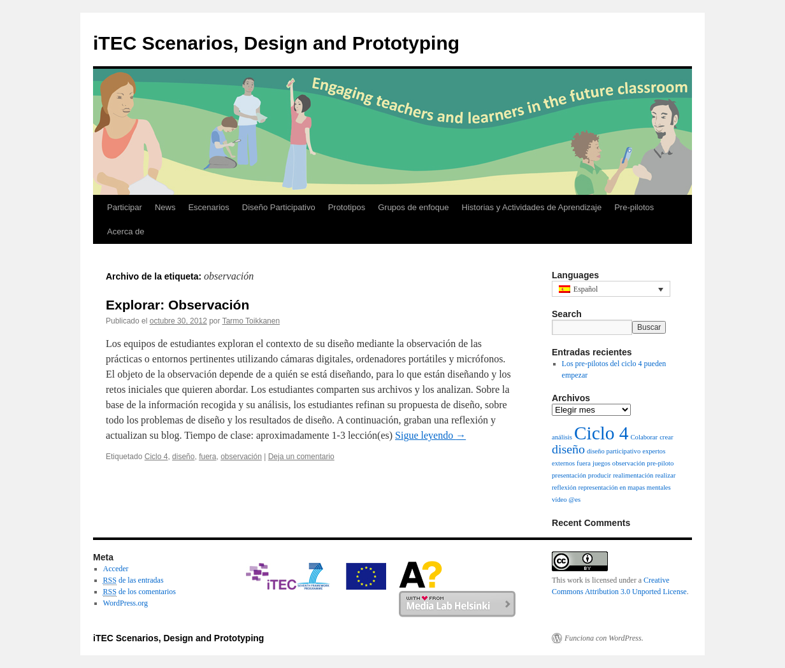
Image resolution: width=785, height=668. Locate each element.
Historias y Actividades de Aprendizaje (532, 207)
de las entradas (133, 580)
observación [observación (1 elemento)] (628, 463)
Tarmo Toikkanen (251, 320)
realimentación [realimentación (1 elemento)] (633, 475)
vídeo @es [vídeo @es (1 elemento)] (566, 499)
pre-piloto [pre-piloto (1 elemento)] (660, 463)
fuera (207, 456)
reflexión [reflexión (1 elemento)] (564, 487)
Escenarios (208, 207)
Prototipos (347, 207)
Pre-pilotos (634, 207)
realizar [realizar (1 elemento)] (665, 475)
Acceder (116, 568)
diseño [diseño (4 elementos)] (568, 449)
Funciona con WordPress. (604, 638)
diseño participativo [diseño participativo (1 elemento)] (613, 451)
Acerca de (126, 231)
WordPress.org (125, 603)
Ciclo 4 (156, 456)
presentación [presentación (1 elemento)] (569, 475)
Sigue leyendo (430, 435)
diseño (183, 456)
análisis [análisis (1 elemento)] (562, 437)
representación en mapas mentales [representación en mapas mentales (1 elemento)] (624, 487)
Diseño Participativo (278, 207)
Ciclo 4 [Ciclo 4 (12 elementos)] (601, 433)
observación (241, 456)
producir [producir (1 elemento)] (599, 475)
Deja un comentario (301, 456)
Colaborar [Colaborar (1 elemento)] (644, 437)
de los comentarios (139, 592)
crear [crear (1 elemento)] (666, 437)
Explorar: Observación (177, 304)
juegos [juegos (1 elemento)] (601, 463)
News (165, 207)
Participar (124, 207)
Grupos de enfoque (413, 207)
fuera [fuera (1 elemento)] (584, 463)
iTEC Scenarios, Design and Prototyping (276, 42)
